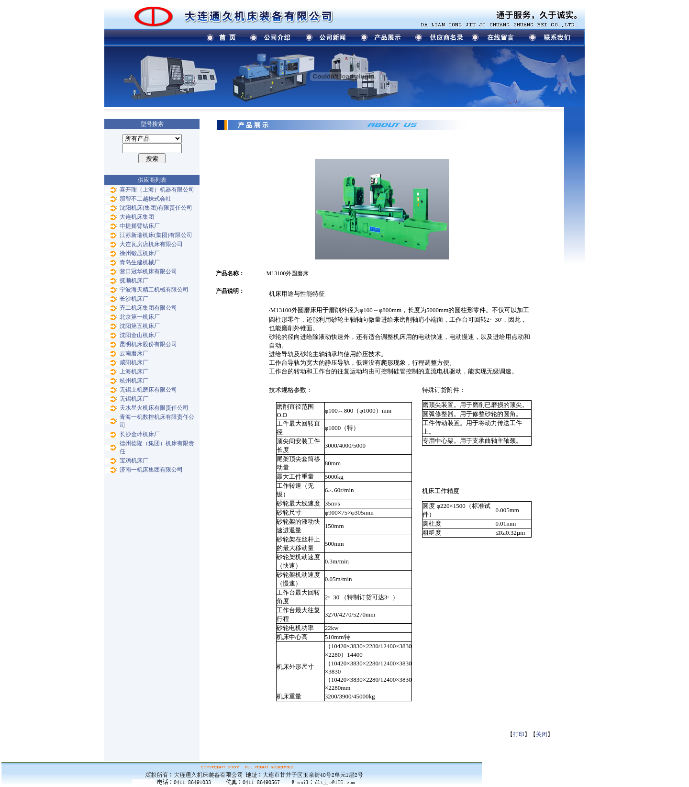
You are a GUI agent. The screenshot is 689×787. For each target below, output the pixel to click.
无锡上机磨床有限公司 (148, 389)
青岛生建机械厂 (140, 262)
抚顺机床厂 (134, 280)
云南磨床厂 (134, 353)
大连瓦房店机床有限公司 (151, 244)
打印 (518, 734)
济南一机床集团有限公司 (151, 469)
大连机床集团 (137, 217)
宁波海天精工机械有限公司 (154, 289)
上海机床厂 (134, 371)
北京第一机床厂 (140, 317)
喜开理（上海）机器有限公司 (157, 189)
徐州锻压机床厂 (140, 253)
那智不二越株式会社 (145, 198)
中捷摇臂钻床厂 (140, 226)
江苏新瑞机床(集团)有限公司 (156, 235)
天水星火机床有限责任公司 (154, 408)
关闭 (541, 734)
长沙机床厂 (134, 298)
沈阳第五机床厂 (140, 326)
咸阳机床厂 (134, 362)
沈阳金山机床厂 (140, 335)
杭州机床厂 (134, 380)
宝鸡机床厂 (134, 460)
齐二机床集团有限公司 (148, 307)
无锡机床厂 (134, 398)
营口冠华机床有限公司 (148, 271)
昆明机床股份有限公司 (148, 344)
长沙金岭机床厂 (140, 434)
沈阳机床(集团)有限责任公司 (156, 207)
